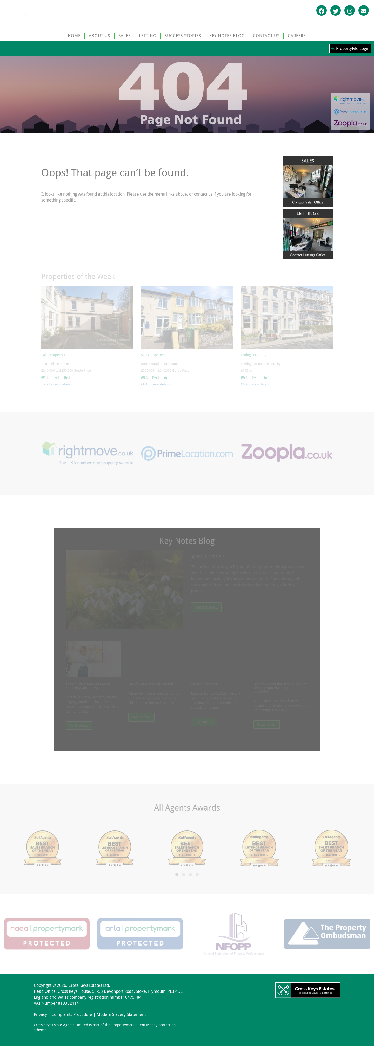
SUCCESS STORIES (183, 35)
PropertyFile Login (350, 48)
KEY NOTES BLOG (227, 35)
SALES (124, 35)
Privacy (40, 1014)
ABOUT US (99, 35)
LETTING (147, 35)
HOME (74, 35)
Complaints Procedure (71, 1014)
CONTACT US (266, 35)
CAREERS (297, 35)
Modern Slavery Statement (121, 1014)
